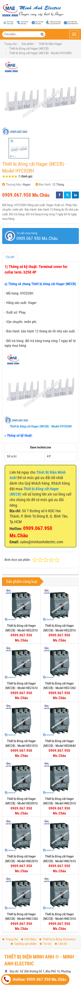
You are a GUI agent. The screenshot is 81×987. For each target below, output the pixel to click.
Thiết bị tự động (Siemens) (57, 939)
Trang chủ (10, 939)
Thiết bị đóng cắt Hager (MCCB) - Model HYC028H (41, 426)
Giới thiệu (28, 939)
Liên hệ (61, 944)
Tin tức (46, 944)
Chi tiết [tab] (10, 257)
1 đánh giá (25, 176)
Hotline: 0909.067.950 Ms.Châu (34, 979)
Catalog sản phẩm (24, 944)
